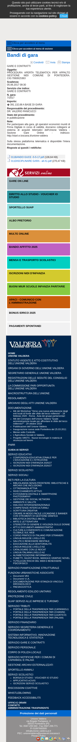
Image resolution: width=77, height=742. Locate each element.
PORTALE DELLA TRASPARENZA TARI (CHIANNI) (39, 612)
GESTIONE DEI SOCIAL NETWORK (31, 499)
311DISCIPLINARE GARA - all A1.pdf (31, 161)
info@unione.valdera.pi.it (38, 731)
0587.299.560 (30, 726)
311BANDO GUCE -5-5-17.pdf (27, 157)
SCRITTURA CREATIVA (25, 510)
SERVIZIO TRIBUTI (19, 606)
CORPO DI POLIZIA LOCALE (24, 652)
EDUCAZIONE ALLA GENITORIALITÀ (32, 544)
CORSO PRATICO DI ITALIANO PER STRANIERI (38, 535)
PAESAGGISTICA (22, 587)
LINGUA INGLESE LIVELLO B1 (29, 538)
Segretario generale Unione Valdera (34, 373)
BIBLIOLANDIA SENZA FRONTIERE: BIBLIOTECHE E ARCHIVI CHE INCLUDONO (40, 484)
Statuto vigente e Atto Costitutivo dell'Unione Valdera (33, 362)
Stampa (63, 62)
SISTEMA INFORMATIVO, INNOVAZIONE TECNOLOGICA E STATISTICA (31, 636)
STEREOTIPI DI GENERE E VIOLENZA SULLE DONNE (41, 524)
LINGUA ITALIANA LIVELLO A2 (29, 552)
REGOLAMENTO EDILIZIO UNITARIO (29, 591)
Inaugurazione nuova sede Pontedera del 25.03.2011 (39, 429)
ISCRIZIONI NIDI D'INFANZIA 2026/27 (32, 463)
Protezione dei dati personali (38, 713)
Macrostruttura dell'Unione (29, 393)
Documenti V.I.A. (21, 579)
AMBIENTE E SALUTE (24, 502)
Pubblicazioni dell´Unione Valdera (30, 426)
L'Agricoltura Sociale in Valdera (28, 435)
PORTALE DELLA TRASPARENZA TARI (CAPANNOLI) (41, 609)
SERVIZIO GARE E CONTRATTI (26, 642)
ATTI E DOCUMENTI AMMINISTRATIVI (33, 527)
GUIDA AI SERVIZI (18, 449)
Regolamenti (17, 398)
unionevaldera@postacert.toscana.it (41, 733)
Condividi (36, 62)
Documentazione (20, 408)
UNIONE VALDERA (18, 355)
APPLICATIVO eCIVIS (24, 680)
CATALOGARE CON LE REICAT (29, 549)
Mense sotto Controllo (24, 432)
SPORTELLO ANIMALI (21, 669)
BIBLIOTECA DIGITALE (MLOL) (29, 519)
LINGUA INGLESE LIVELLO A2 (29, 546)
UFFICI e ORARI (17, 702)
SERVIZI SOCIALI (18, 475)
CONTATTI (14, 705)
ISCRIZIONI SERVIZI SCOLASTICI (31, 683)
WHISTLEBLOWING (19, 693)
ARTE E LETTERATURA (25, 521)
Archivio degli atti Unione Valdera (32, 403)
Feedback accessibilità (24, 697)
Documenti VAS (21, 576)
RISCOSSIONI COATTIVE (23, 688)
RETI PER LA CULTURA (22, 480)
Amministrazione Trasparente (28, 708)
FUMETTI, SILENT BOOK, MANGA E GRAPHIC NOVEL (41, 558)
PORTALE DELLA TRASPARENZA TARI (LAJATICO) (39, 615)
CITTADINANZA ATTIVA (25, 488)
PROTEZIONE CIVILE (20, 596)
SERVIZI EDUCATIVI (20, 454)
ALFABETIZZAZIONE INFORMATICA (32, 555)
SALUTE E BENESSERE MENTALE (31, 541)
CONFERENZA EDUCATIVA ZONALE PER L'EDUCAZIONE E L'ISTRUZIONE (35, 458)
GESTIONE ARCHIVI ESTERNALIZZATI (30, 665)
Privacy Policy (38, 735)
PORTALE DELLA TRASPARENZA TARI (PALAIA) (38, 617)
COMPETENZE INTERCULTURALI (31, 508)
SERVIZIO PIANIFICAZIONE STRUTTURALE (33, 568)
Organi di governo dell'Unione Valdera (36, 368)
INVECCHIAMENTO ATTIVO (27, 491)
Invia (50, 62)
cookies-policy (48, 15)
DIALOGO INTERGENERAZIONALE (31, 505)
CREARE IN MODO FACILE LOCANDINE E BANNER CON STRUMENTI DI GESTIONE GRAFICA (40, 514)
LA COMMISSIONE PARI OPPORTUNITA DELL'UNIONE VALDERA (31, 387)
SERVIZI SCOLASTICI (20, 470)
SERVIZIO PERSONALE (22, 647)
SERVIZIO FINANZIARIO (22, 622)
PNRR (11, 444)
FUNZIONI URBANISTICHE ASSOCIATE (31, 572)
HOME (11, 353)
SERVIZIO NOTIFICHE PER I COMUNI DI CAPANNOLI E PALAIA (31, 658)
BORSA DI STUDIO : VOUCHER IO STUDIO (35, 677)
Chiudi (63, 15)
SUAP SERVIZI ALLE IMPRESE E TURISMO (33, 601)
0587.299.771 (51, 726)
